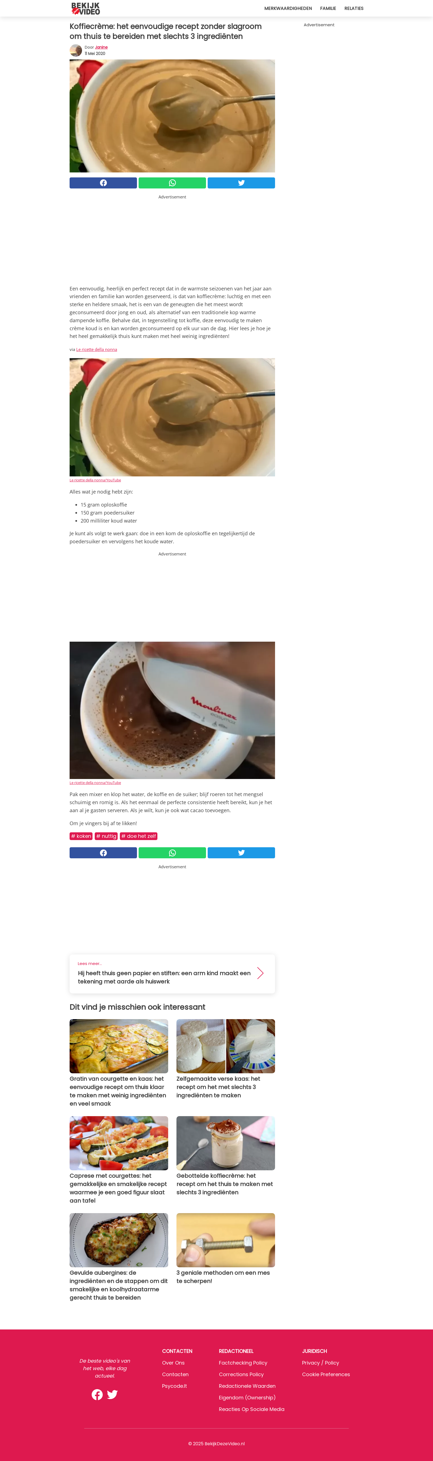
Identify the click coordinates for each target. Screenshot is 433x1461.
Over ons (173, 1362)
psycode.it (174, 1386)
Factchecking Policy (243, 1362)
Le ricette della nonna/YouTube (95, 480)
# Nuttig (106, 836)
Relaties (353, 8)
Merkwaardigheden (288, 8)
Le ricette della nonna (96, 349)
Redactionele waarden (247, 1386)
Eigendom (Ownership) (247, 1397)
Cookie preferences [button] (326, 1374)
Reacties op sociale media (251, 1409)
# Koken (81, 836)
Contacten (175, 1374)
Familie (328, 8)
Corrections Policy (241, 1374)
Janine (101, 47)
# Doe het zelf (138, 836)
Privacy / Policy (320, 1362)
